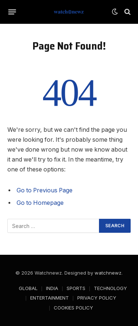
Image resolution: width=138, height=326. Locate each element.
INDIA (52, 288)
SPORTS (76, 288)
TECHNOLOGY (110, 288)
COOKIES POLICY (73, 308)
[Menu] (12, 11)
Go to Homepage (40, 202)
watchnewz (108, 273)
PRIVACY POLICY (96, 298)
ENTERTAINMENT (49, 298)
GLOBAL (28, 288)
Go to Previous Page (44, 190)
